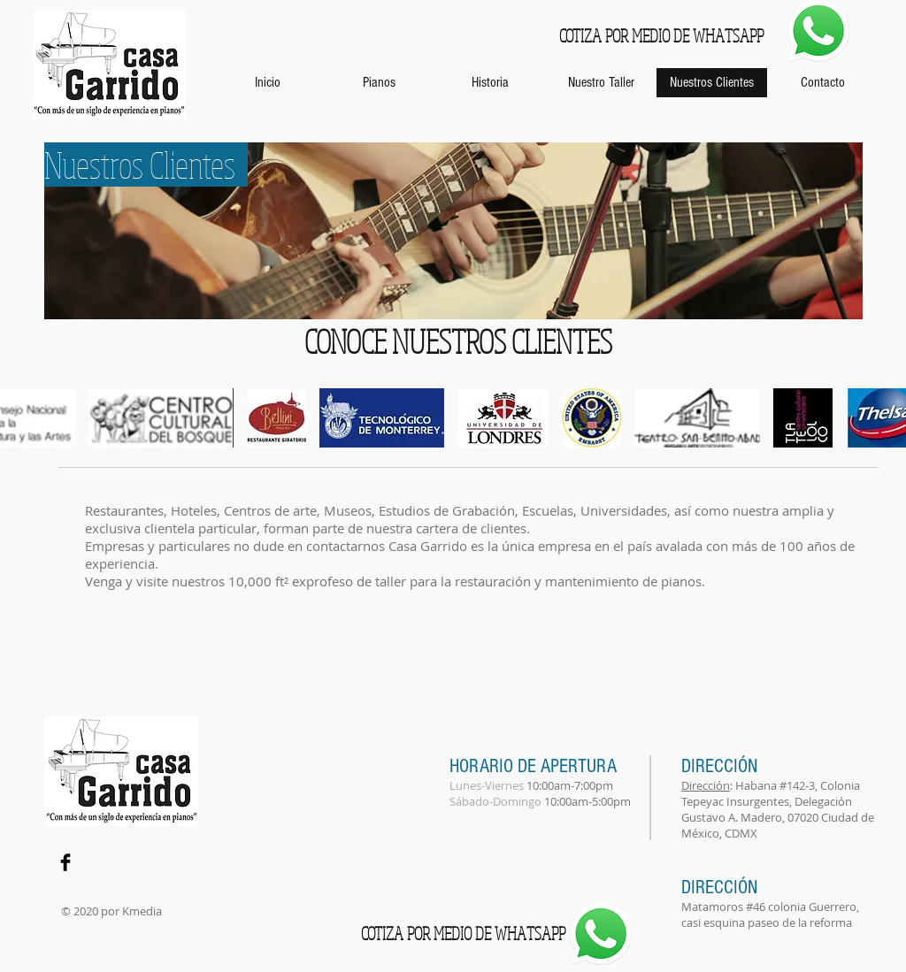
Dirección (705, 785)
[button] (160, 418)
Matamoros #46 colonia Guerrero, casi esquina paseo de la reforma (770, 914)
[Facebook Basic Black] (65, 862)
